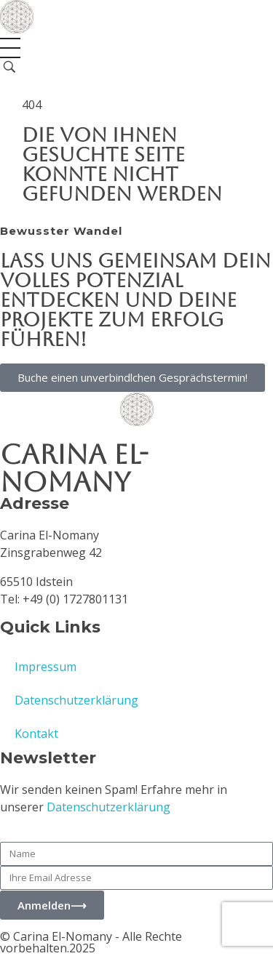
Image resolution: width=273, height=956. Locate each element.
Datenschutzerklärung (76, 700)
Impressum (45, 667)
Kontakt (36, 734)
